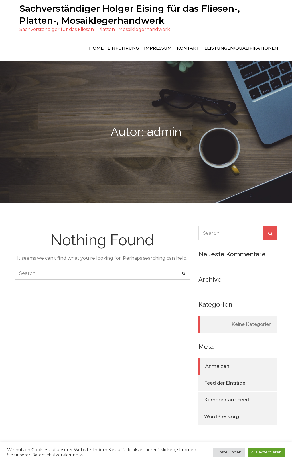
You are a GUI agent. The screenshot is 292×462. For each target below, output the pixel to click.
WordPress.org (221, 416)
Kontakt (188, 47)
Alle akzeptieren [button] (266, 452)
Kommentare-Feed (226, 399)
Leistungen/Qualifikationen (241, 47)
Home (96, 47)
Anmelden (217, 366)
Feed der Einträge (224, 382)
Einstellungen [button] (228, 452)
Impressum (158, 47)
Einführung (123, 47)
